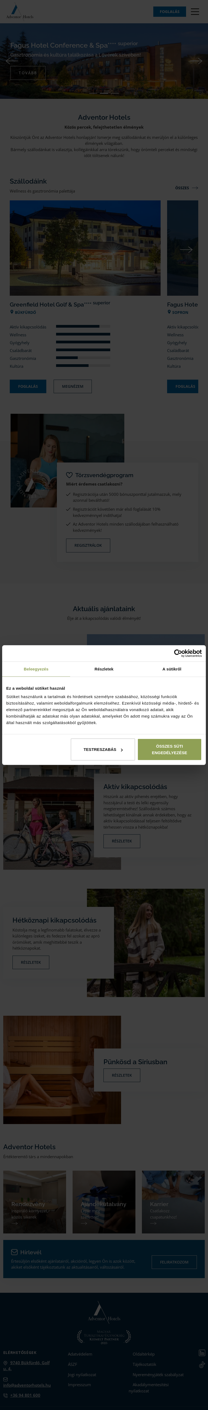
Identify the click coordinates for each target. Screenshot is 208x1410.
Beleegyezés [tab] (36, 668)
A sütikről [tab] (171, 668)
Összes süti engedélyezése (169, 749)
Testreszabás (103, 749)
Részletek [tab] (104, 668)
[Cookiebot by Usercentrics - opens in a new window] (178, 653)
